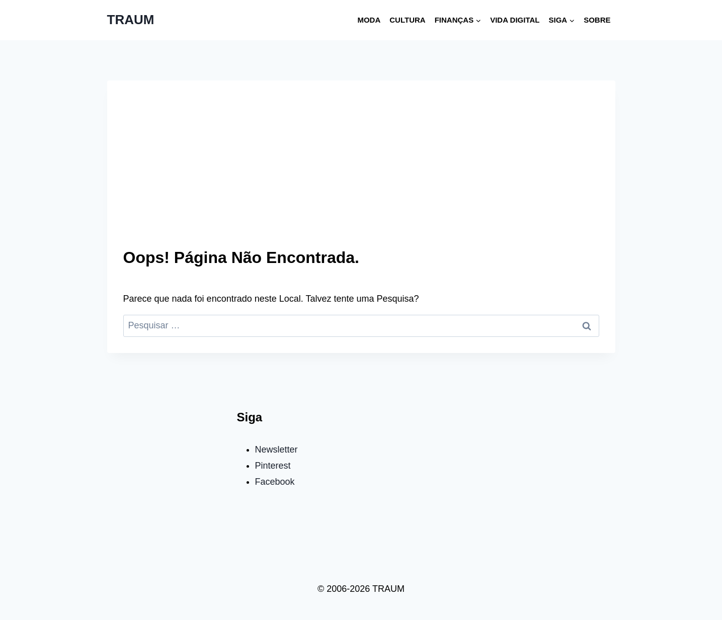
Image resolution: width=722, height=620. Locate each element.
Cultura (407, 20)
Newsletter (276, 450)
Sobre (597, 20)
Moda (368, 20)
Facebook (275, 482)
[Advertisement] (361, 172)
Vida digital (514, 20)
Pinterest (273, 466)
